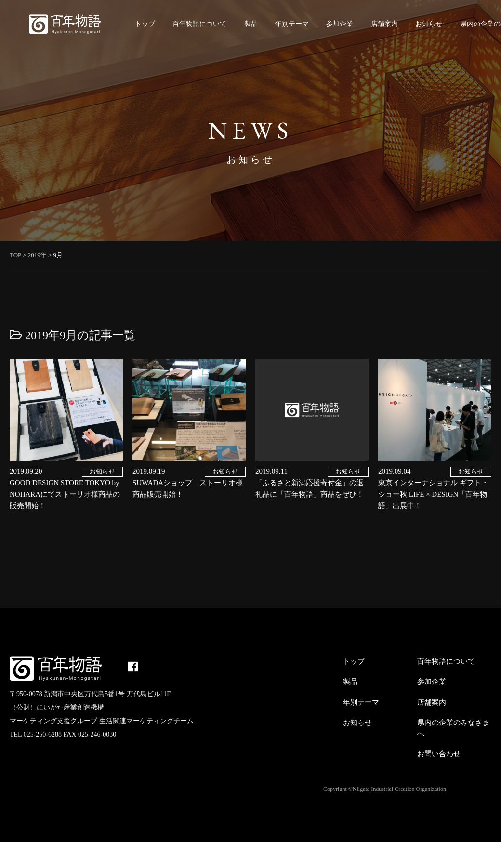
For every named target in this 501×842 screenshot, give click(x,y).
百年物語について (199, 23)
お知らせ (428, 23)
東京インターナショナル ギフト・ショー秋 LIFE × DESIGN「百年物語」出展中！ (433, 494)
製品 (251, 23)
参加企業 (339, 23)
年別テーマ (292, 23)
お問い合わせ (439, 754)
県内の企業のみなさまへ (453, 728)
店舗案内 (384, 23)
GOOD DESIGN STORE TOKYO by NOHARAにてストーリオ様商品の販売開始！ (65, 494)
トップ (145, 23)
